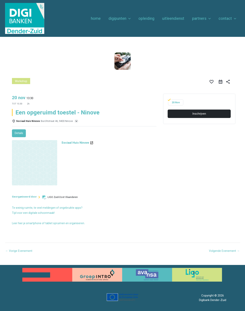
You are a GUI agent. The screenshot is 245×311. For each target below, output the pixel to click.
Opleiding (146, 18)
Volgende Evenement (224, 250)
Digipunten (119, 18)
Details (19, 133)
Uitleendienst (173, 18)
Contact (227, 18)
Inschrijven (199, 113)
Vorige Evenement (19, 250)
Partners (201, 18)
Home (96, 18)
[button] (128, 18)
